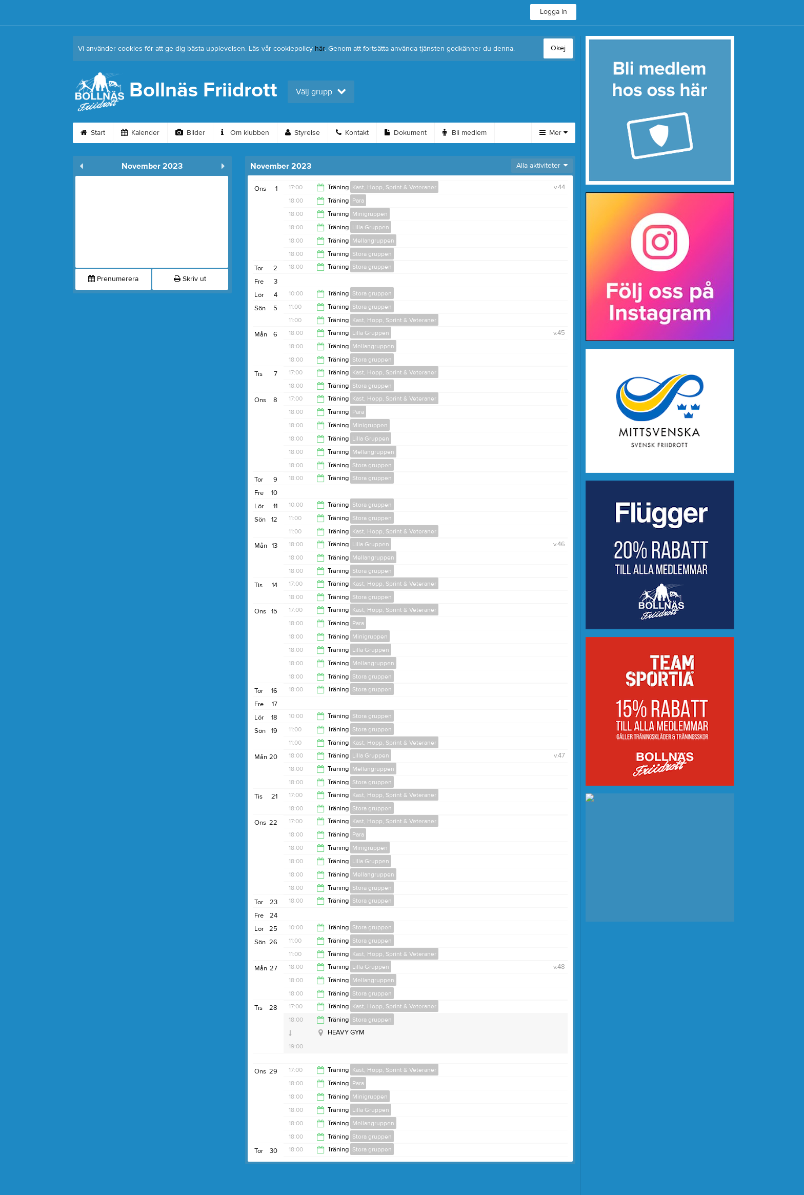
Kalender (140, 132)
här (320, 48)
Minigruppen (370, 214)
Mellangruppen (373, 240)
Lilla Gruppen (370, 227)
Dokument (406, 132)
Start (93, 132)
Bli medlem (465, 132)
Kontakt (352, 132)
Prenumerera (113, 279)
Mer (553, 132)
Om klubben (245, 132)
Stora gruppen (372, 254)
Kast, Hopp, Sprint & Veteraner (394, 187)
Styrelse (302, 132)
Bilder (190, 132)
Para (358, 200)
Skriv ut (190, 279)
